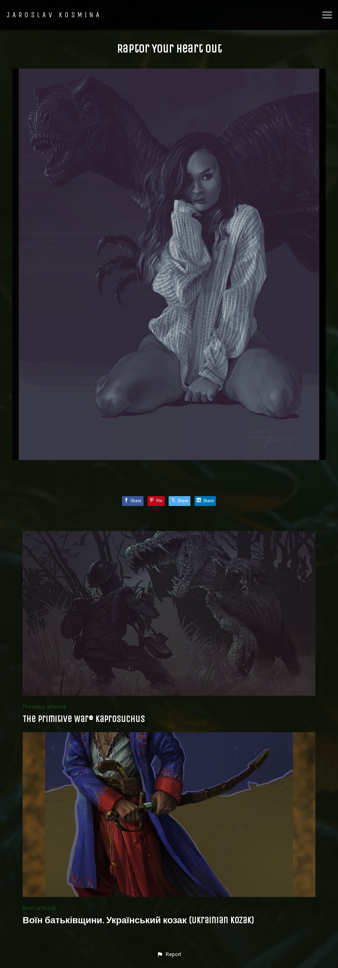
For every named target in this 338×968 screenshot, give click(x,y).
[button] (169, 954)
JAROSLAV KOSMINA (54, 14)
